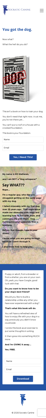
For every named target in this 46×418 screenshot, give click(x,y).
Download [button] (23, 378)
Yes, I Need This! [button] (23, 157)
